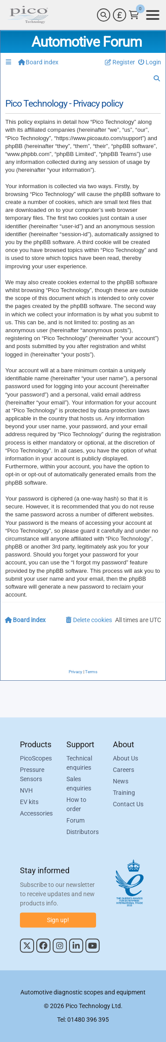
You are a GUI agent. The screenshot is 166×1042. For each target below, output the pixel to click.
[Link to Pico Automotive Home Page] (28, 15)
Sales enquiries (78, 784)
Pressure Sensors (32, 775)
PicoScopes (36, 758)
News (120, 781)
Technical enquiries (79, 763)
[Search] (103, 15)
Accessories (36, 813)
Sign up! (58, 919)
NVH (26, 790)
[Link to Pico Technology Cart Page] (134, 15)
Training (124, 793)
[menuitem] (150, 62)
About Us (125, 758)
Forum (75, 820)
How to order (76, 805)
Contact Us (128, 804)
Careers (123, 770)
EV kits (29, 802)
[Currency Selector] (119, 15)
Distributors (82, 832)
